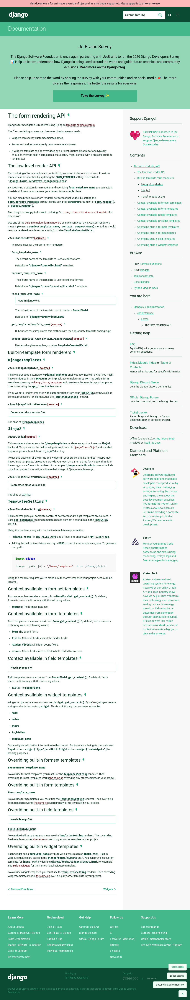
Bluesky (114, 944)
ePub (171, 438)
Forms (144, 318)
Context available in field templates (157, 214)
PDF (164, 438)
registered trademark (101, 989)
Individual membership (60, 950)
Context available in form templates (157, 208)
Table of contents (143, 275)
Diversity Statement (19, 956)
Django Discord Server (144, 382)
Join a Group (54, 926)
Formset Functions (20, 889)
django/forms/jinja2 (85, 447)
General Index (141, 281)
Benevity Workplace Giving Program (161, 944)
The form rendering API (147, 166)
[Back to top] (182, 994)
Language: (177, 976)
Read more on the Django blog (102, 67)
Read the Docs (152, 442)
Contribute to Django (59, 932)
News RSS (116, 956)
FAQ (132, 344)
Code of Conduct (17, 950)
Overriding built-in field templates (156, 238)
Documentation (27, 28)
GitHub (114, 926)
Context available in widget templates (158, 220)
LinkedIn (115, 950)
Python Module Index (146, 287)
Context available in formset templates (159, 202)
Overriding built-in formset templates (158, 226)
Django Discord (88, 932)
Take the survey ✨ (95, 95)
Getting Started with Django (24, 932)
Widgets (109, 889)
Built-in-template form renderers (155, 178)
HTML (156, 438)
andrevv (156, 978)
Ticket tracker (139, 412)
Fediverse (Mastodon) (122, 938)
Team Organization (19, 938)
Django (18, 15)
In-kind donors (77, 977)
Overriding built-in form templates (156, 232)
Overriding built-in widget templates (157, 244)
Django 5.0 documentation (149, 306)
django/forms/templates (47, 382)
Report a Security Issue (60, 944)
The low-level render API (151, 172)
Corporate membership (154, 932)
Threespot (131, 978)
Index (133, 362)
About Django (16, 926)
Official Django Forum (144, 397)
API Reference (145, 313)
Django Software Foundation (24, 944)
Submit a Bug (54, 938)
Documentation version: (170, 984)
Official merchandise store (156, 938)
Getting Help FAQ (89, 926)
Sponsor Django (150, 926)
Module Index (147, 362)
